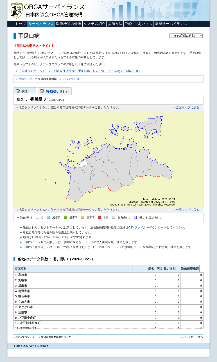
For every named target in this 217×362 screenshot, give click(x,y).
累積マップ (25, 78)
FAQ (128, 24)
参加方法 (115, 24)
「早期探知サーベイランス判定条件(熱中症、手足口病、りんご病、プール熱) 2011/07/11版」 (80, 71)
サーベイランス (41, 24)
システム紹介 (94, 24)
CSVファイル (137, 227)
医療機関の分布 (68, 24)
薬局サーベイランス (171, 24)
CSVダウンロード (73, 78)
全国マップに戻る (187, 107)
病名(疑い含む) (56, 91)
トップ (20, 24)
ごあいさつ (143, 24)
